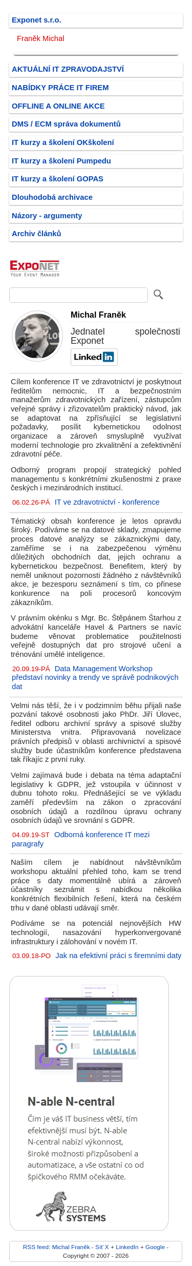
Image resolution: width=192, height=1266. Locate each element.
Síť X (102, 1246)
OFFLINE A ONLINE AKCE (58, 106)
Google (155, 1246)
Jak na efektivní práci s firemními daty (118, 955)
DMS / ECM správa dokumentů (66, 124)
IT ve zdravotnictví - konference (107, 502)
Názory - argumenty (47, 216)
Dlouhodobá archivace (52, 197)
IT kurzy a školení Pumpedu (61, 161)
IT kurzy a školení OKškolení (63, 142)
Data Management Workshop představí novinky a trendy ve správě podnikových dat (95, 678)
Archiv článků (36, 234)
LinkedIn (127, 1246)
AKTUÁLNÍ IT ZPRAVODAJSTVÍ (68, 69)
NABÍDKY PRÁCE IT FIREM (60, 88)
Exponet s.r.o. (36, 20)
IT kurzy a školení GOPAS (57, 179)
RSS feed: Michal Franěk (56, 1246)
